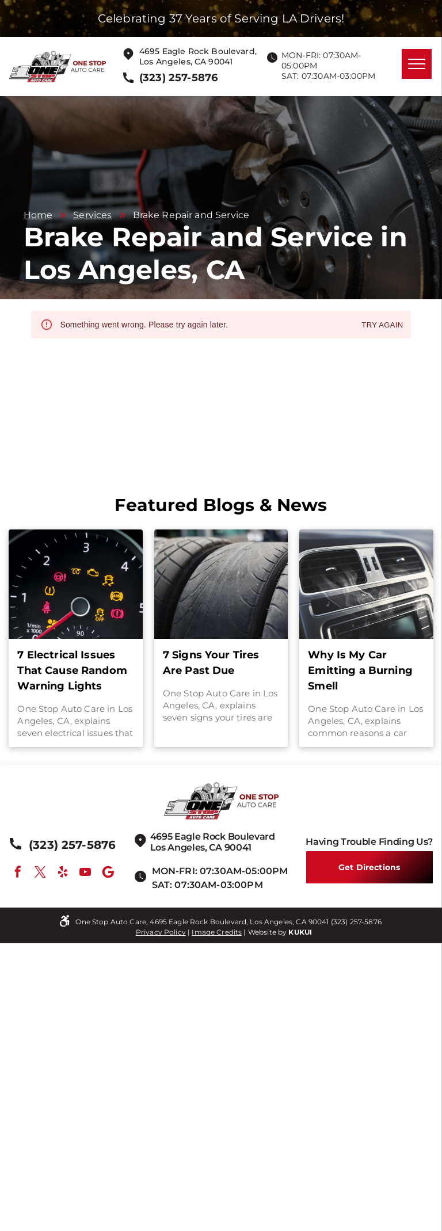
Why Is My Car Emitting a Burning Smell (360, 670)
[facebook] (17, 873)
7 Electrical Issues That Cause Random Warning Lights (72, 670)
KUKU (299, 932)
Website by (267, 932)
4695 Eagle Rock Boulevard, (198, 51)
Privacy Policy (161, 932)
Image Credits (217, 932)
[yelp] (62, 873)
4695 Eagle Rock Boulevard (212, 836)
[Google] (108, 873)
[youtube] (85, 873)
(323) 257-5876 (356, 921)
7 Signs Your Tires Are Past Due (211, 663)
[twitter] (40, 873)
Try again (382, 325)
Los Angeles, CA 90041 (186, 61)
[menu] (417, 64)
